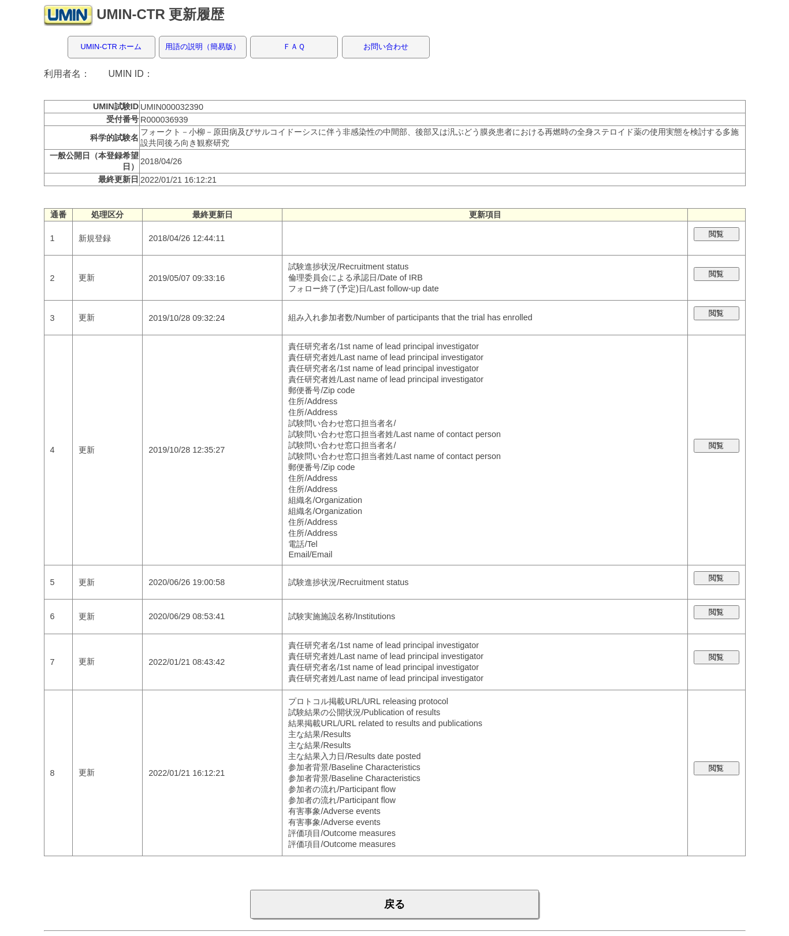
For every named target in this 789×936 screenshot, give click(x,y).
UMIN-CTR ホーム (111, 46)
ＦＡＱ (294, 46)
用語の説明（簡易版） (202, 46)
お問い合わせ (385, 46)
